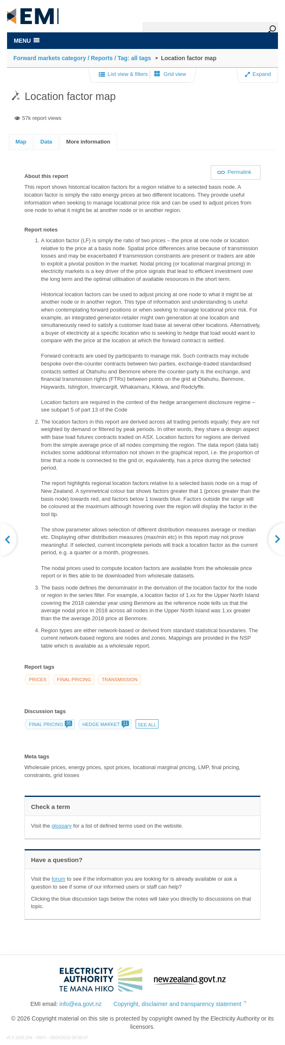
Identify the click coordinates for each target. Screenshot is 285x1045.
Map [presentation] (20, 142)
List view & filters (123, 74)
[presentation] (88, 142)
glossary (61, 826)
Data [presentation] (46, 142)
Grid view (170, 74)
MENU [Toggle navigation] (26, 40)
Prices (37, 679)
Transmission (119, 679)
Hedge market (106, 724)
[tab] (21, 142)
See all (147, 724)
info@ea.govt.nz (80, 1004)
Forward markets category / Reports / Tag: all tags (82, 58)
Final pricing (74, 679)
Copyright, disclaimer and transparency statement (177, 1004)
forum (58, 879)
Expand (258, 74)
